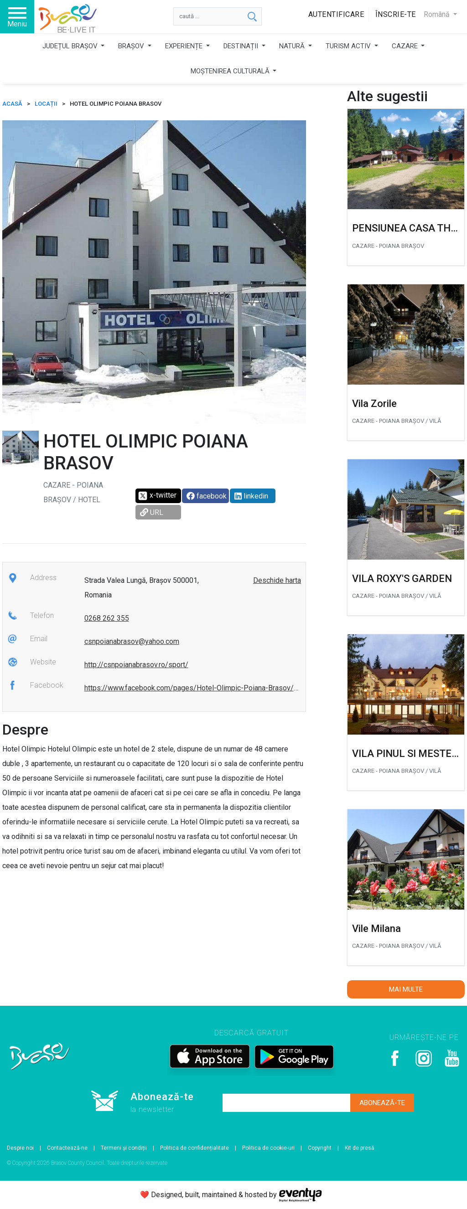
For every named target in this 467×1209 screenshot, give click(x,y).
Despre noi (20, 1148)
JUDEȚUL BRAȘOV (70, 46)
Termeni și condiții (124, 1148)
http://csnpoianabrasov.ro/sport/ (136, 664)
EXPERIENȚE (184, 46)
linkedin (251, 496)
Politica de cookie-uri (268, 1148)
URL (151, 512)
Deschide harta (277, 580)
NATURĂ (292, 46)
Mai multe (406, 989)
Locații (46, 103)
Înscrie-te (395, 14)
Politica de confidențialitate (194, 1148)
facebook (207, 496)
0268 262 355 (106, 618)
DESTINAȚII (241, 46)
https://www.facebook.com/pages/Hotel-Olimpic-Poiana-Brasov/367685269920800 (219, 688)
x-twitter (157, 496)
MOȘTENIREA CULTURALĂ (231, 71)
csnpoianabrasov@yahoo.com (131, 641)
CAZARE (406, 46)
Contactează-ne (67, 1148)
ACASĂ (12, 103)
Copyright (320, 1148)
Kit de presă (359, 1148)
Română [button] (437, 14)
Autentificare (336, 14)
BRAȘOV (132, 46)
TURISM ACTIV (349, 46)
